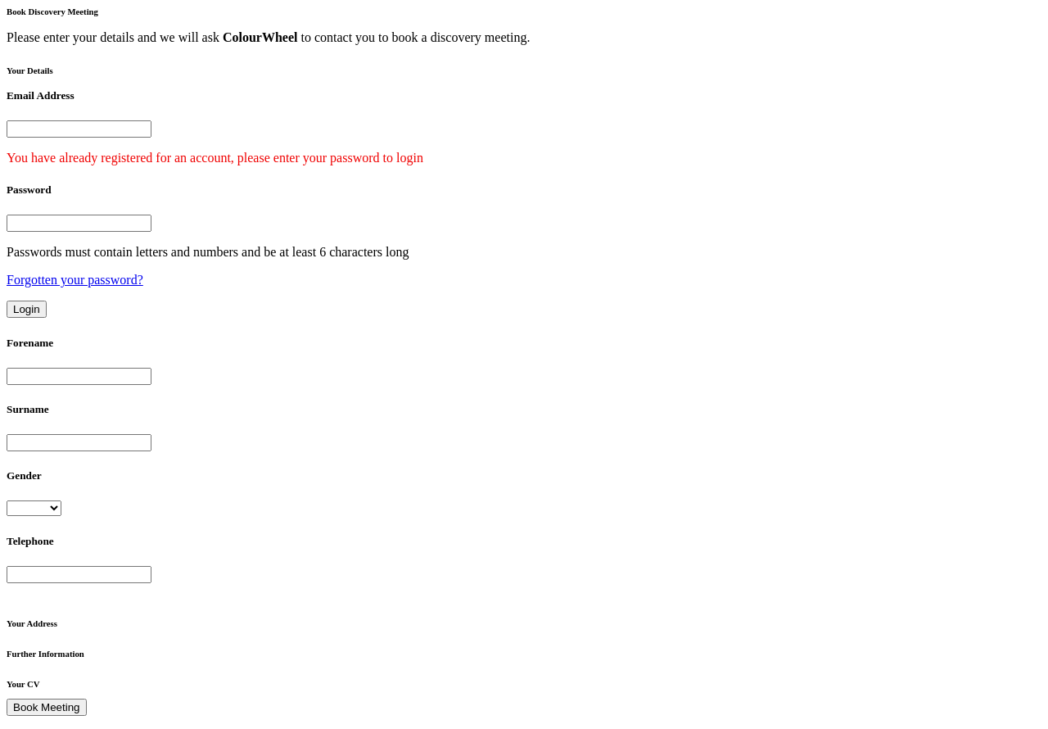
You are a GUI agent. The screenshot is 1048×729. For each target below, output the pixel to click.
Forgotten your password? (75, 280)
